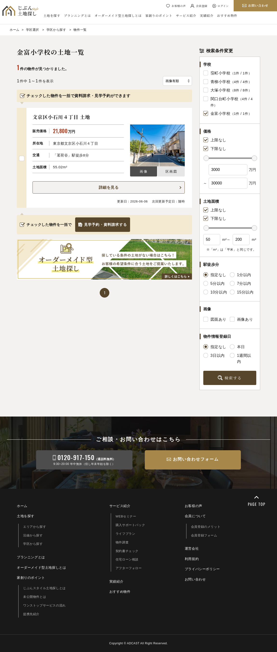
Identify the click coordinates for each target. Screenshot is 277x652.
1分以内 (240, 274)
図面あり (214, 319)
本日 (237, 346)
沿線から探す (33, 535)
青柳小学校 (221, 82)
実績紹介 (206, 16)
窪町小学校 (221, 73)
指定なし (214, 274)
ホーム (22, 506)
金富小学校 (221, 113)
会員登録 (201, 6)
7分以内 (240, 283)
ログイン (223, 6)
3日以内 (214, 355)
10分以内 (215, 292)
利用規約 (192, 559)
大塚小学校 (221, 90)
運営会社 (192, 548)
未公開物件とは (34, 597)
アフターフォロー (129, 568)
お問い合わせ (195, 579)
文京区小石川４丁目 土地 (61, 116)
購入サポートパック (130, 525)
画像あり (241, 319)
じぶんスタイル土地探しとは (44, 588)
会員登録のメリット (205, 526)
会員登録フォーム (204, 535)
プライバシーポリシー (202, 569)
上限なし (214, 139)
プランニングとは (77, 16)
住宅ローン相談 (127, 559)
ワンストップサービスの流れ (44, 605)
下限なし (214, 148)
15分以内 (242, 292)
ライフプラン (125, 533)
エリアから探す (34, 526)
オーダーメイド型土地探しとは (118, 16)
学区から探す (33, 544)
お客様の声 (178, 6)
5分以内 (214, 283)
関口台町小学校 (224, 99)
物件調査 (122, 542)
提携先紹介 (31, 614)
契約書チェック (127, 551)
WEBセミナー (126, 516)
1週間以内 (240, 358)
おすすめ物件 (227, 16)
